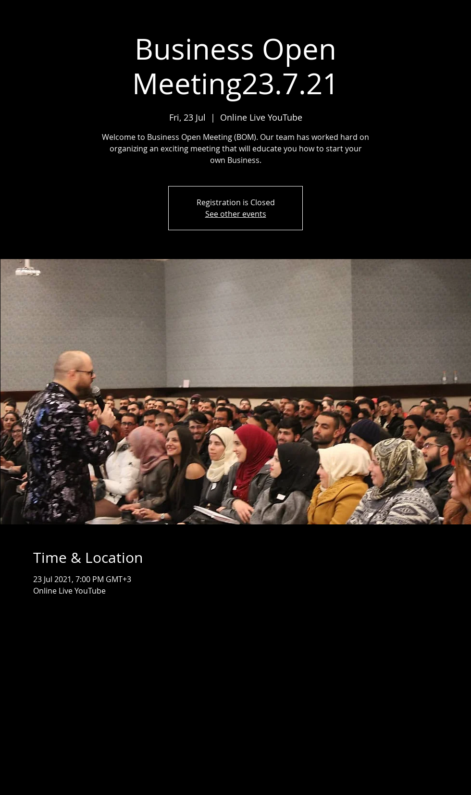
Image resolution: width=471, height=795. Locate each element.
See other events (235, 214)
